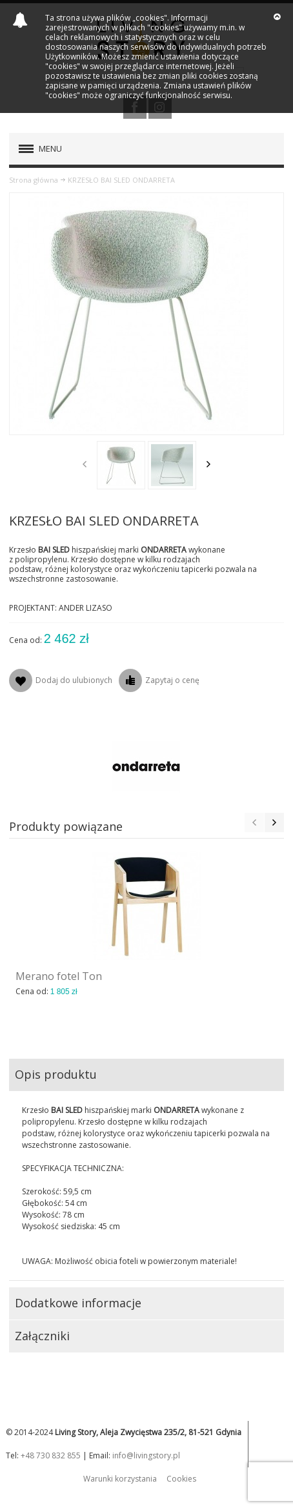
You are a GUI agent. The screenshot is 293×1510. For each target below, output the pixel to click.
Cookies (181, 1478)
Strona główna (33, 180)
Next (208, 464)
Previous (84, 464)
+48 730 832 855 (51, 1455)
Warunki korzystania (120, 1478)
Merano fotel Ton (58, 976)
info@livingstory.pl (146, 1455)
